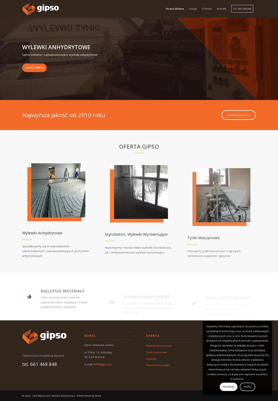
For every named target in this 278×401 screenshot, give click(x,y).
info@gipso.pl (102, 364)
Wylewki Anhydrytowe (159, 345)
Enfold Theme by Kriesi (89, 395)
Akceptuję (228, 386)
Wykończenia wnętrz (158, 365)
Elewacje (151, 358)
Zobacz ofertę (34, 67)
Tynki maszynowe (156, 352)
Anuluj (247, 386)
